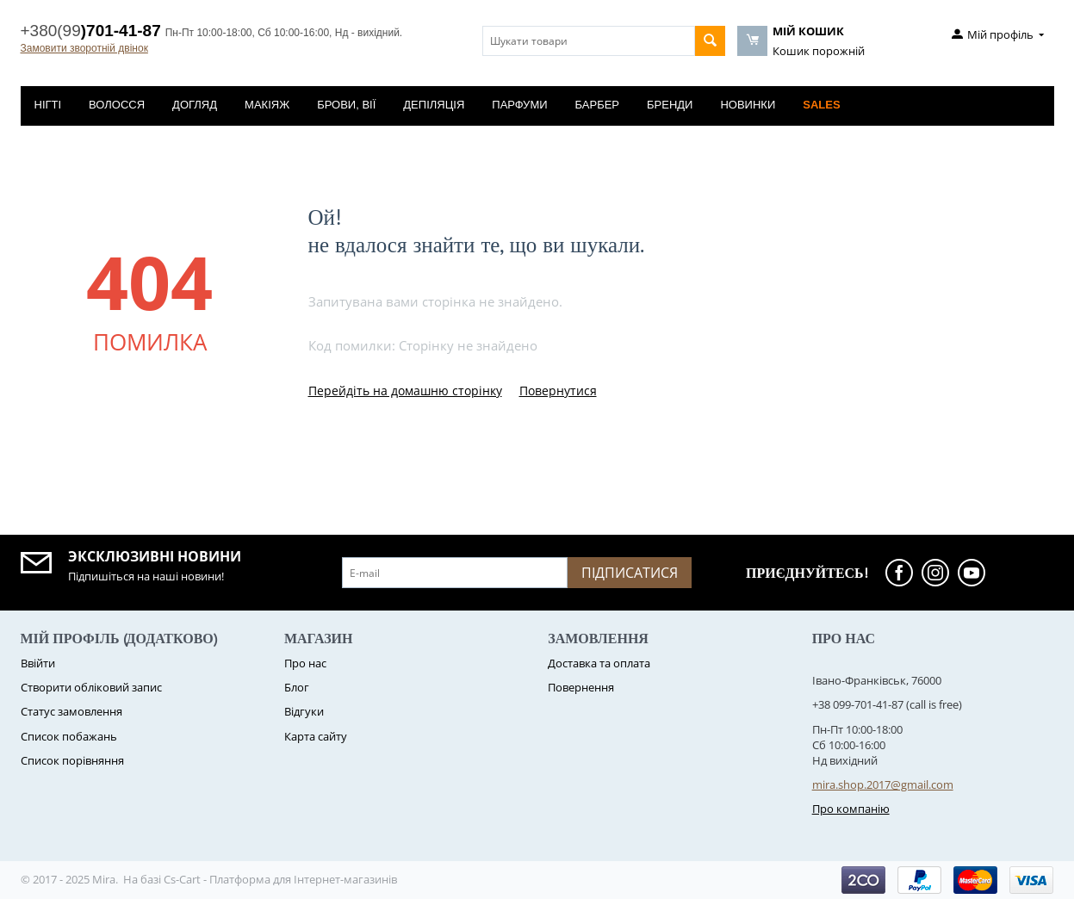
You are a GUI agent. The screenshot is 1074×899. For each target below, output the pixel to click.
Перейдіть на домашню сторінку (405, 390)
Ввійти (38, 663)
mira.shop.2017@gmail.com (882, 784)
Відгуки (304, 711)
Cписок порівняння (72, 760)
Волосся (117, 104)
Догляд (194, 104)
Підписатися (629, 572)
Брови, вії (346, 104)
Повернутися (558, 390)
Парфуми (519, 104)
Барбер (597, 104)
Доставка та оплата (599, 663)
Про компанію (851, 808)
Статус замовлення (71, 711)
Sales (821, 104)
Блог (296, 687)
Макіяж (267, 104)
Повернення (581, 687)
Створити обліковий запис (91, 687)
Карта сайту (315, 736)
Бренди (669, 104)
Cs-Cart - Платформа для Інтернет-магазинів (280, 879)
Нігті (48, 104)
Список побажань (69, 736)
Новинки (747, 104)
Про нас (305, 663)
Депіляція (433, 104)
